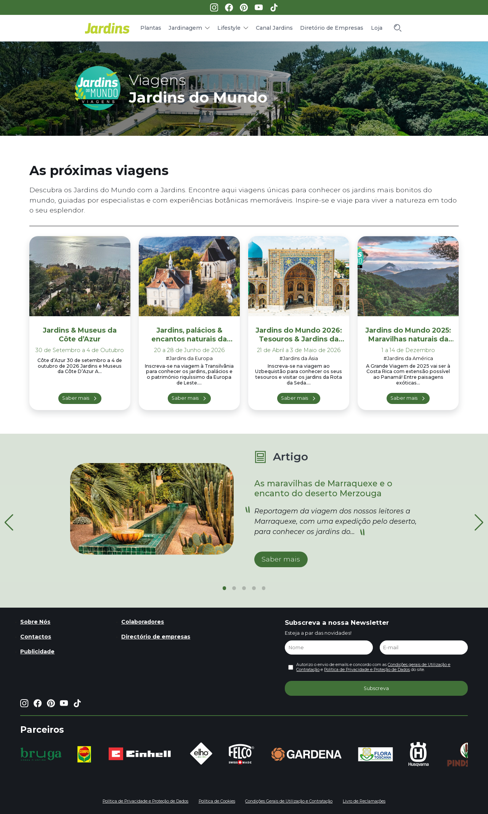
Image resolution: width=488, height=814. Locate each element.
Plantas (150, 27)
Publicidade (37, 651)
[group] (41, 754)
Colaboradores (142, 621)
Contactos (35, 636)
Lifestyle (229, 27)
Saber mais (75, 398)
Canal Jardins (274, 27)
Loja (376, 27)
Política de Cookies (217, 801)
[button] (479, 522)
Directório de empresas (155, 636)
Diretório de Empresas (331, 27)
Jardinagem (185, 27)
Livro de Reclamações (364, 801)
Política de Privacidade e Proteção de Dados (367, 669)
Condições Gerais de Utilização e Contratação (288, 801)
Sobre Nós (35, 621)
